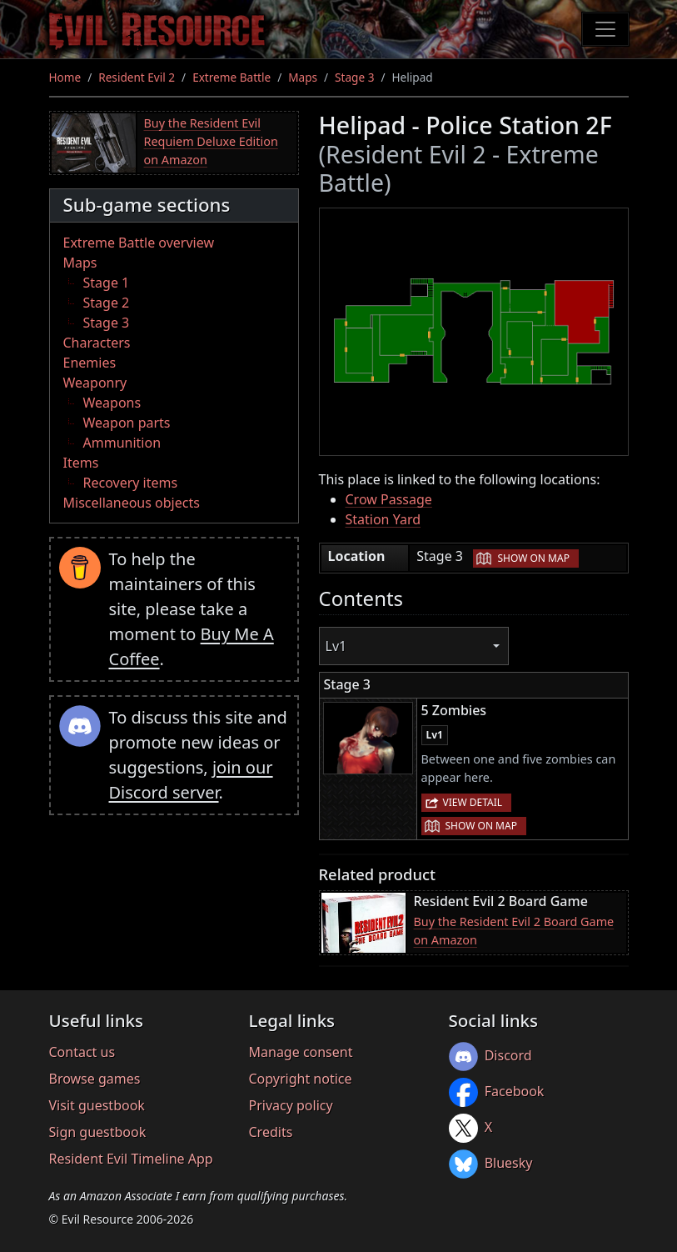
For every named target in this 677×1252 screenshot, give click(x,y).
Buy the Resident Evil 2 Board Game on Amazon (514, 931)
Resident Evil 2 (136, 77)
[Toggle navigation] (605, 29)
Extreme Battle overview (139, 242)
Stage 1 (106, 282)
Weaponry (95, 382)
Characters (97, 342)
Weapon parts (127, 422)
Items (81, 462)
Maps (302, 77)
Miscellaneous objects (131, 502)
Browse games (95, 1078)
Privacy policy (291, 1105)
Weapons (112, 402)
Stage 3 (354, 77)
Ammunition (122, 442)
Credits (271, 1132)
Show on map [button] (533, 558)
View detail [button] (473, 802)
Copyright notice (300, 1078)
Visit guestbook (97, 1105)
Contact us (82, 1052)
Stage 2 (106, 302)
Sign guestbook (98, 1132)
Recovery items (130, 482)
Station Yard (383, 519)
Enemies (90, 362)
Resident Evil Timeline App (131, 1158)
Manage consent (301, 1052)
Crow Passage (389, 499)
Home (65, 77)
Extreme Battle (231, 77)
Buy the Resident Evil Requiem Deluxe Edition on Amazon (211, 141)
